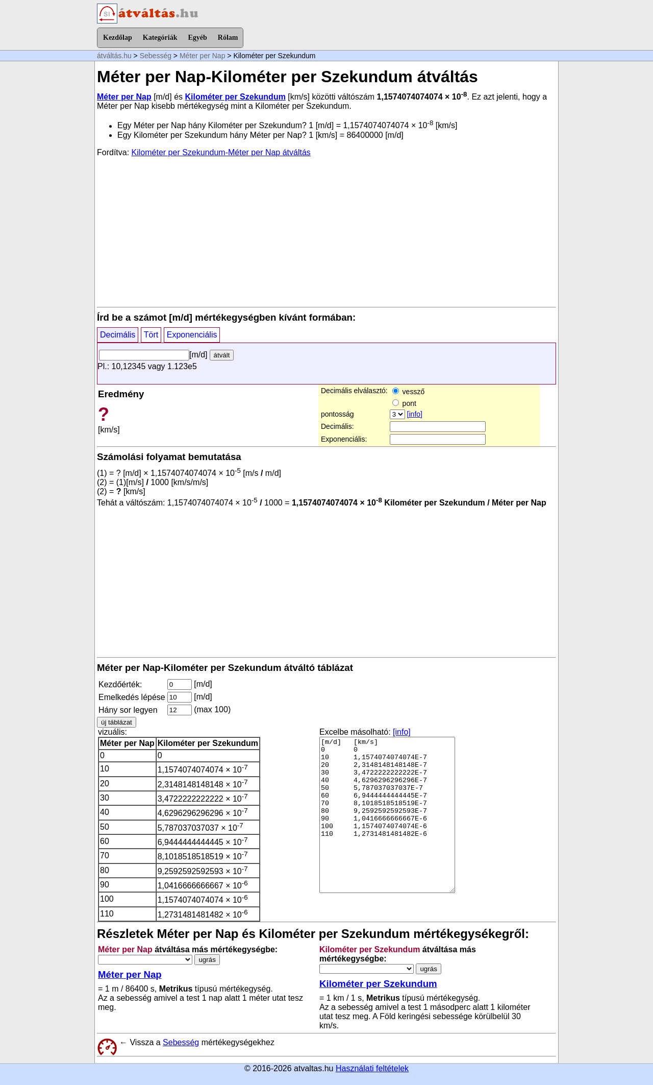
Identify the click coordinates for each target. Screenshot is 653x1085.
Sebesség (155, 56)
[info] (414, 414)
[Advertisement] (326, 231)
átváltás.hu (114, 56)
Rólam (228, 37)
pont (404, 403)
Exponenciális (192, 334)
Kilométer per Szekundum (235, 96)
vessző (408, 392)
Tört (151, 334)
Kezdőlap (117, 37)
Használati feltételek (372, 1068)
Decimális (117, 334)
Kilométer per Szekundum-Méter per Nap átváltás (221, 152)
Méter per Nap (202, 56)
